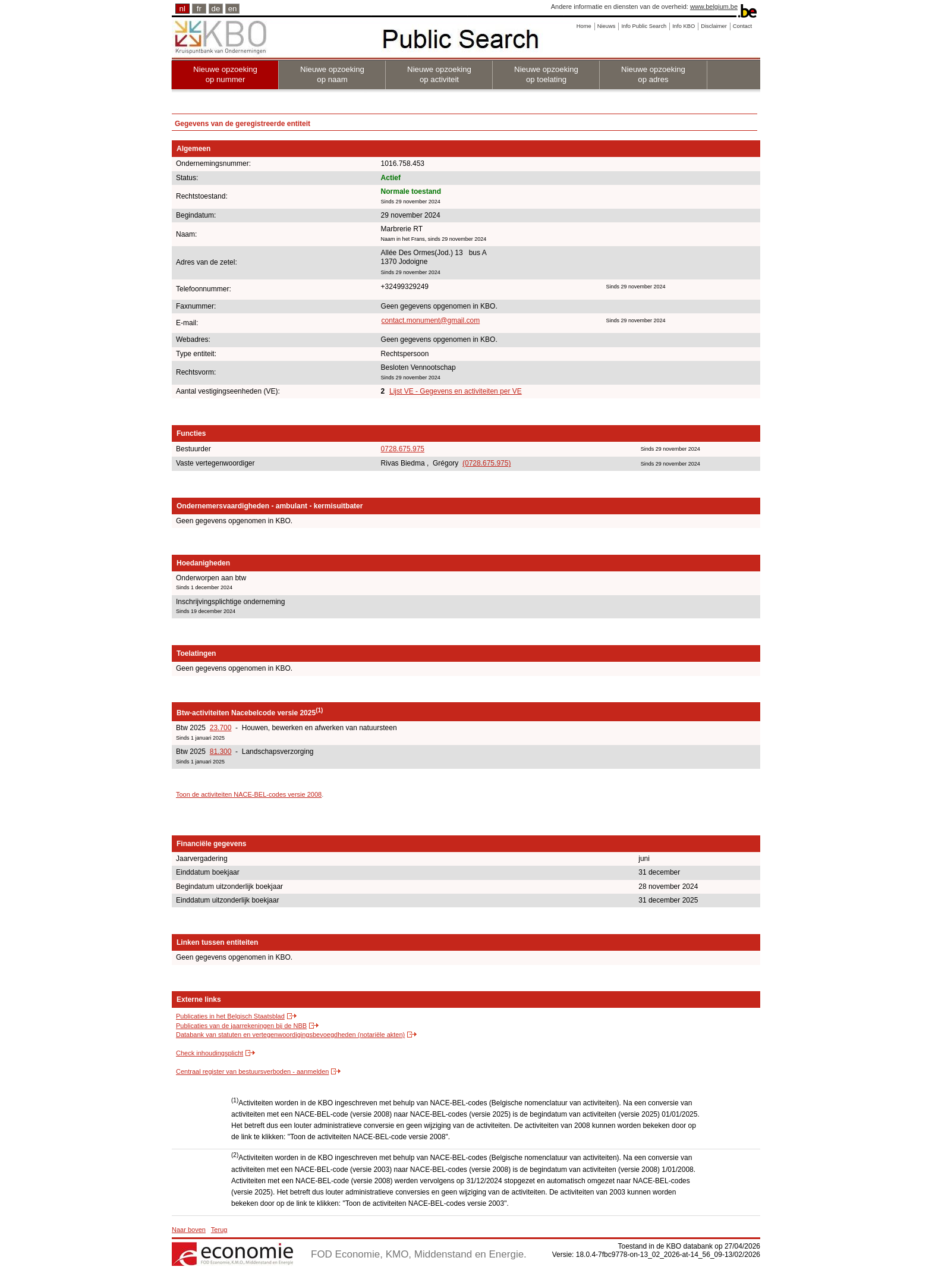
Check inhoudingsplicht (209, 1053)
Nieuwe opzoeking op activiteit (439, 74)
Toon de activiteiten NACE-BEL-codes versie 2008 (249, 794)
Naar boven (189, 1229)
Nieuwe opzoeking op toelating (546, 74)
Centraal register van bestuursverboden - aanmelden (252, 1071)
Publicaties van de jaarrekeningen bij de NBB (241, 1025)
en (232, 8)
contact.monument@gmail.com (431, 320)
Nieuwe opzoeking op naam (332, 74)
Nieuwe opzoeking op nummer (225, 74)
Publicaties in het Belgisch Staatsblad (230, 1016)
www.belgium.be (714, 6)
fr (199, 8)
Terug (219, 1229)
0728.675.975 (402, 449)
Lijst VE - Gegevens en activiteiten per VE (455, 391)
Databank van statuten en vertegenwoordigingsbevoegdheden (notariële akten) (290, 1034)
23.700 (221, 728)
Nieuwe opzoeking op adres (653, 74)
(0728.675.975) (486, 463)
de (216, 8)
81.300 (221, 751)
